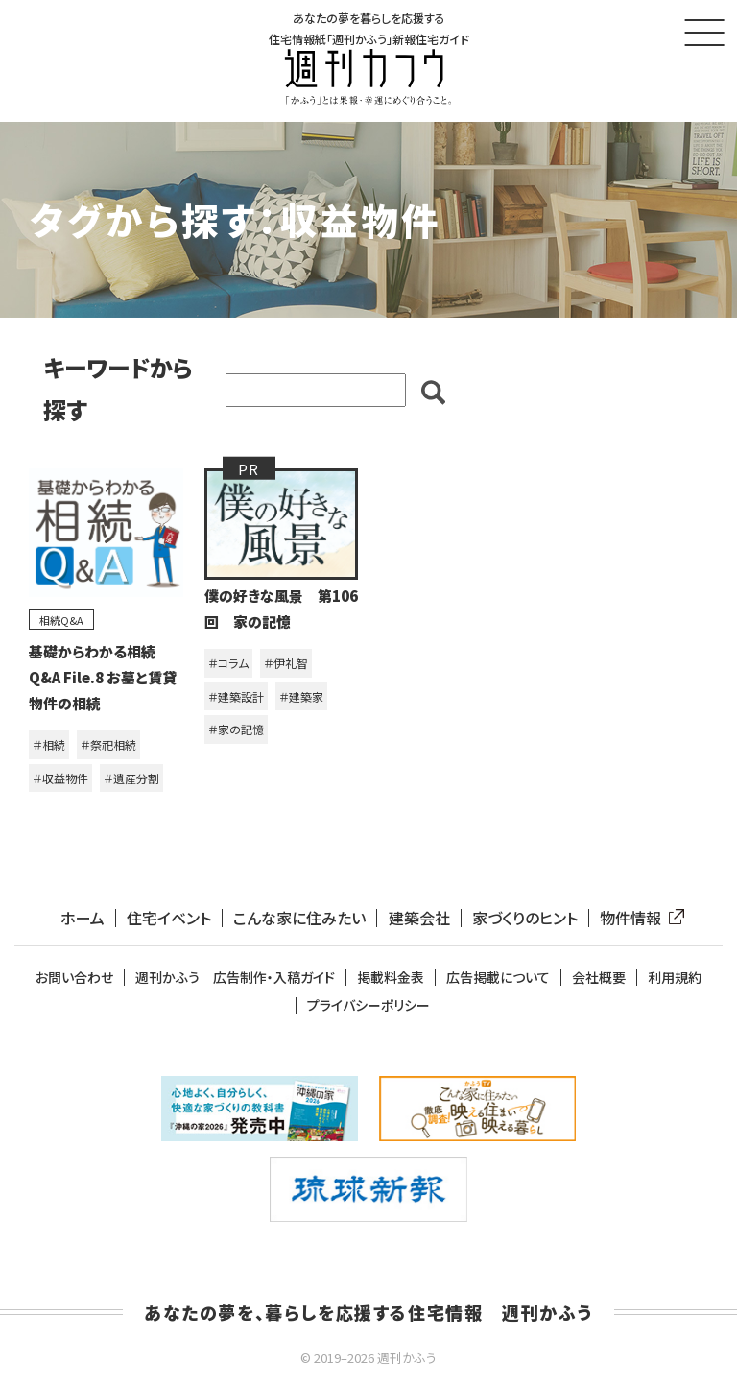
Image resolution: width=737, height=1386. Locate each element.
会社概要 (599, 977)
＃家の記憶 (236, 729)
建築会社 (419, 918)
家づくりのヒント (525, 918)
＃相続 (49, 744)
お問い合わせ (74, 977)
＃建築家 (301, 696)
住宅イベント (169, 918)
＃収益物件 (60, 778)
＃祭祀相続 (108, 744)
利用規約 (674, 977)
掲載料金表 (390, 977)
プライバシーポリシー (368, 1005)
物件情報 (638, 918)
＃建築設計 (236, 696)
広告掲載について (498, 977)
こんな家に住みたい (299, 918)
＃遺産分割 (131, 778)
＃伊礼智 (286, 663)
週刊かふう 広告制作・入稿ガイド (235, 977)
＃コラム (228, 663)
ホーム (82, 918)
